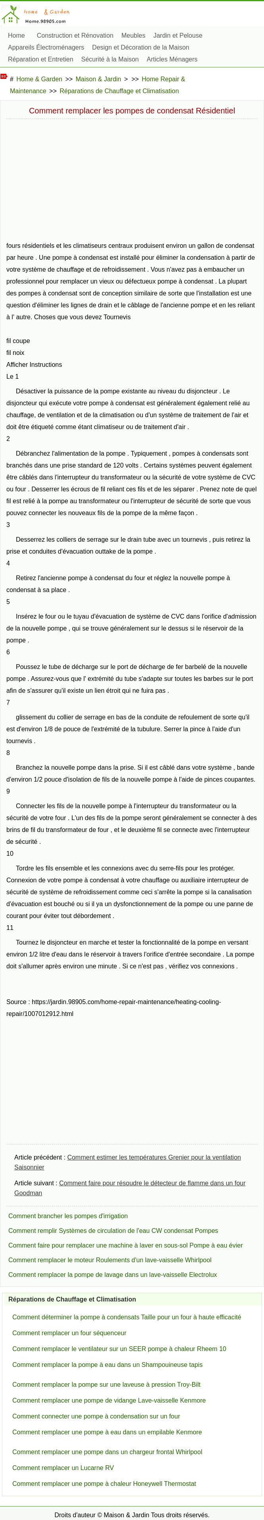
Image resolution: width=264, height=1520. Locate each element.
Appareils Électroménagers (46, 47)
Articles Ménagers (172, 59)
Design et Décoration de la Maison (140, 47)
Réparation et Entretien (40, 59)
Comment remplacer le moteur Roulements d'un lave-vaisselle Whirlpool (110, 1260)
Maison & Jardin (98, 79)
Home (16, 35)
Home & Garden (39, 79)
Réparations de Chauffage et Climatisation (119, 91)
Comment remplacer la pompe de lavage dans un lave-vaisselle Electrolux (112, 1274)
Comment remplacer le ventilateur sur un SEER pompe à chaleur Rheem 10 (119, 1349)
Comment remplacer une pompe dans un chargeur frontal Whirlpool (107, 1452)
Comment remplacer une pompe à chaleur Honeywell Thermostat (104, 1483)
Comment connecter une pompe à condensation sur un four (96, 1416)
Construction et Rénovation (75, 35)
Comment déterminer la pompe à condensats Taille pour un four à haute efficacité (126, 1317)
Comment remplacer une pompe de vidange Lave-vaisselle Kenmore (109, 1400)
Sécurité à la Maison (110, 59)
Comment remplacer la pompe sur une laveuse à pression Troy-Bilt (106, 1384)
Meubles (133, 35)
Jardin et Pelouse (177, 35)
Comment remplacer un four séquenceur (69, 1333)
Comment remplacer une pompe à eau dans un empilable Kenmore (107, 1432)
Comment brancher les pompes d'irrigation (68, 1216)
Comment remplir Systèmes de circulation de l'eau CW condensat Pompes (113, 1230)
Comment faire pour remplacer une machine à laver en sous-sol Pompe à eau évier (125, 1245)
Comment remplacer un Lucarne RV (63, 1467)
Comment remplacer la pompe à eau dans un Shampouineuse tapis (107, 1364)
